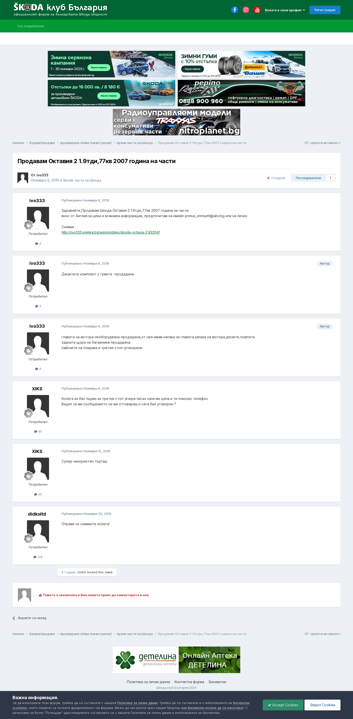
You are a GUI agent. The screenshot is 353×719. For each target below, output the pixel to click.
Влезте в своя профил (285, 10)
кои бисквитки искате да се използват (212, 708)
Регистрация (325, 10)
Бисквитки (217, 682)
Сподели (276, 178)
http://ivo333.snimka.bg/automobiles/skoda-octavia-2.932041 (111, 232)
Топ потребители (30, 26)
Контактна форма (189, 682)
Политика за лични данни (148, 682)
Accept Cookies (283, 705)
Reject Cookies (322, 705)
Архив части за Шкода (82, 180)
